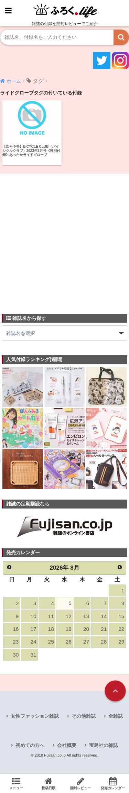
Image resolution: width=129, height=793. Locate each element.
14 (104, 616)
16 (16, 629)
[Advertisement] (64, 239)
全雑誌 (115, 716)
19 (69, 629)
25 (51, 642)
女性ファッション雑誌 (35, 716)
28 (104, 642)
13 (86, 616)
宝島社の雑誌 (103, 745)
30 (16, 655)
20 (86, 629)
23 (16, 642)
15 (121, 616)
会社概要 (66, 745)
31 (33, 655)
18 (51, 629)
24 (33, 642)
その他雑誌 (84, 716)
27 (86, 642)
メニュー (16, 783)
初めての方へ (29, 745)
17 (33, 629)
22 (121, 629)
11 (51, 616)
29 (121, 642)
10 (33, 616)
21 (104, 629)
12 (69, 616)
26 (69, 642)
